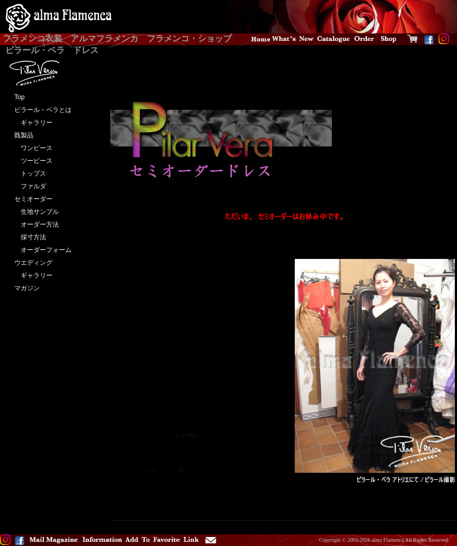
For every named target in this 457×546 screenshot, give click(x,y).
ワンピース (33, 148)
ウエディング (33, 262)
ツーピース (33, 160)
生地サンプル (36, 211)
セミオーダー (33, 199)
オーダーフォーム (43, 250)
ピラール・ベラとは (43, 110)
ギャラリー (33, 122)
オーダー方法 (36, 224)
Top (19, 97)
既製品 (23, 135)
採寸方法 (30, 237)
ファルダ (30, 186)
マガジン (27, 288)
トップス (30, 173)
